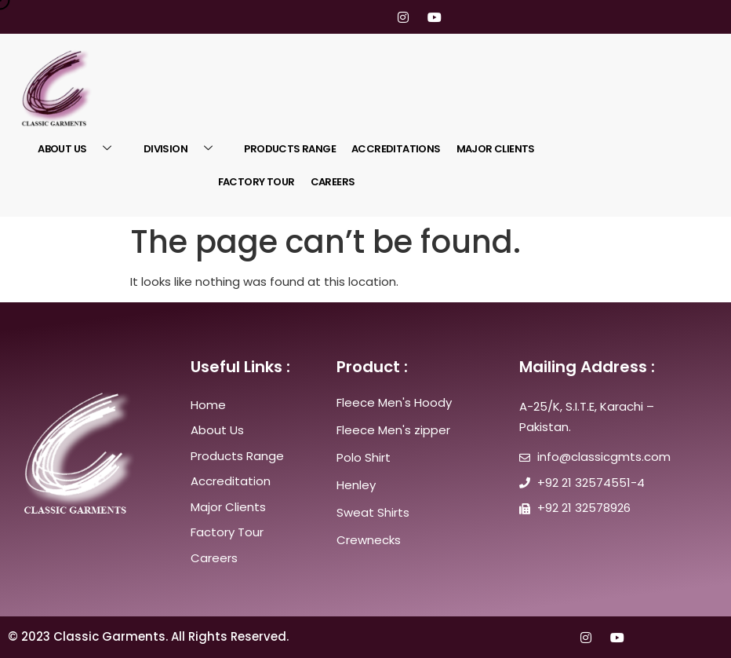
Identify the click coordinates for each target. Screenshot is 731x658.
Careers (333, 181)
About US (80, 149)
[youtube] (432, 17)
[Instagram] (403, 17)
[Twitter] (343, 17)
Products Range (290, 148)
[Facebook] (313, 17)
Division (184, 149)
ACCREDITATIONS (396, 148)
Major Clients (495, 148)
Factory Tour (256, 181)
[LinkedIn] (373, 17)
